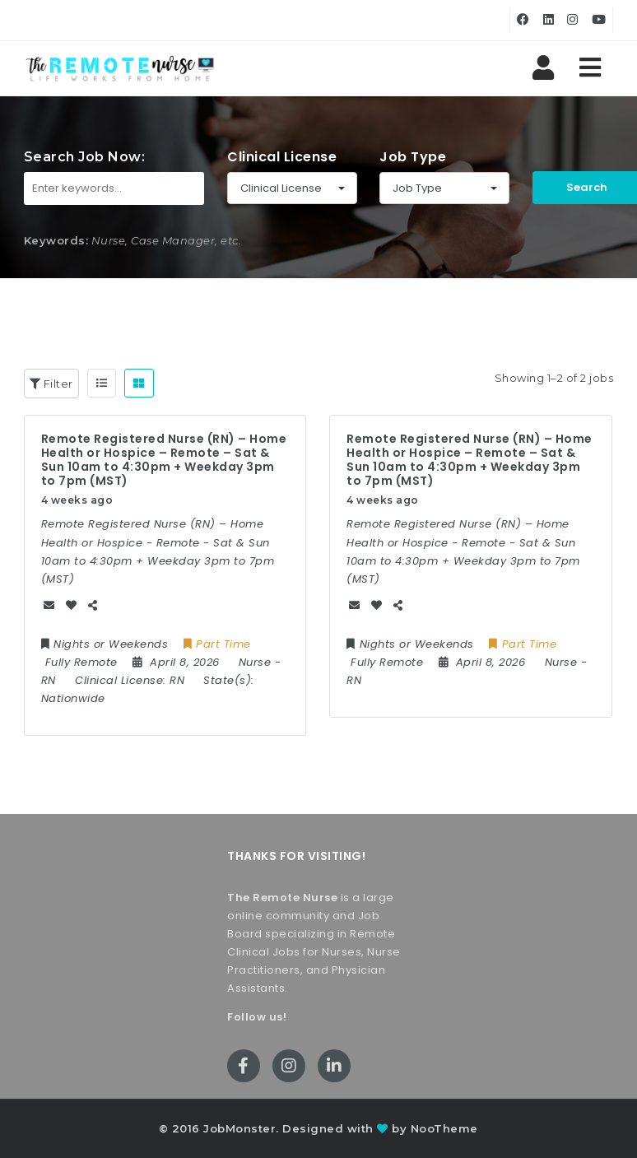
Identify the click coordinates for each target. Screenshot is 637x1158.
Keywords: (56, 240)
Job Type (412, 156)
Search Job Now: (85, 157)
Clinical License (282, 156)
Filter (51, 383)
